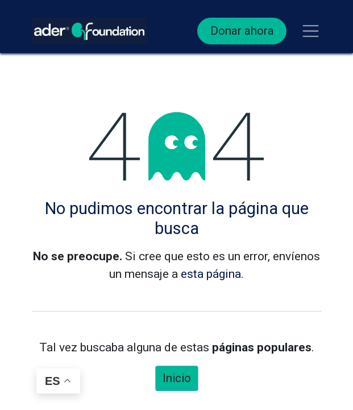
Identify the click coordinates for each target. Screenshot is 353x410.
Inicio (177, 378)
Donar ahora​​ (242, 31)
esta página (211, 274)
